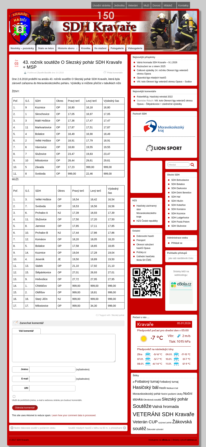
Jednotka (119, 5)
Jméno (24, 369)
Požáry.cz (141, 252)
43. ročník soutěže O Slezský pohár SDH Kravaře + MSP (72, 65)
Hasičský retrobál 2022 (161, 96)
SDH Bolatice (178, 184)
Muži (146, 5)
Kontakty (183, 5)
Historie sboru (68, 49)
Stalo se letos (46, 48)
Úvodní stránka (101, 5)
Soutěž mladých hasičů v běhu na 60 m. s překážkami (97, 427)
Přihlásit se (176, 243)
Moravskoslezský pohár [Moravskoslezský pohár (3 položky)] (147, 393)
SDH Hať (176, 196)
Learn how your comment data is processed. (74, 415)
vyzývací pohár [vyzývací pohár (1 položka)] (165, 422)
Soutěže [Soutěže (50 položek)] (142, 406)
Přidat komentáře (114, 72)
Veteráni (134, 6)
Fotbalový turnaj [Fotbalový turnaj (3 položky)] (168, 381)
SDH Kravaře (23, 440)
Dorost (156, 5)
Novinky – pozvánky (22, 48)
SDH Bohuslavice (180, 180)
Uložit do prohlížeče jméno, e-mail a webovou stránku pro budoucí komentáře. (47, 400)
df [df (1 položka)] (134, 382)
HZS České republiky (147, 221)
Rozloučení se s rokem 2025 (151, 66)
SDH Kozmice (178, 213)
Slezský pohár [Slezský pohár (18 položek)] (175, 399)
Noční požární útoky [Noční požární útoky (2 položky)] (172, 393)
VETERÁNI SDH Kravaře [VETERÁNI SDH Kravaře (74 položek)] (164, 414)
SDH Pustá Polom (180, 221)
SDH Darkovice (179, 188)
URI (26, 388)
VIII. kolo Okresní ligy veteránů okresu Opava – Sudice (164, 81)
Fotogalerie (117, 48)
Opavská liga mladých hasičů (151, 77)
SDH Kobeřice (178, 205)
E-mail (24, 378)
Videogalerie (135, 48)
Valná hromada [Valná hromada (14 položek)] (165, 406)
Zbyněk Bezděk (44, 72)
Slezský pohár (117, 315)
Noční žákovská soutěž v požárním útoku (33, 427)
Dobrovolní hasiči (145, 236)
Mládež (169, 6)
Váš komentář (26, 331)
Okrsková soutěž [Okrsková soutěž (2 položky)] (152, 399)
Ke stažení (100, 48)
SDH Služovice (178, 226)
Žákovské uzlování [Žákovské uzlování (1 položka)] (155, 429)
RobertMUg (142, 96)
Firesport (141, 240)
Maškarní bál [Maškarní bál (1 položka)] (172, 388)
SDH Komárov (178, 209)
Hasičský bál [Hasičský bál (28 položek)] (146, 387)
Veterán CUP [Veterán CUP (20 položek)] (145, 421)
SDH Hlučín (177, 201)
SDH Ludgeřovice (180, 217)
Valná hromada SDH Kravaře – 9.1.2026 (157, 62)
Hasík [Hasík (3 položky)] (162, 387)
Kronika (85, 48)
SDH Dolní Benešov (181, 192)
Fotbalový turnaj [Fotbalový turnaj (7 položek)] (147, 381)
